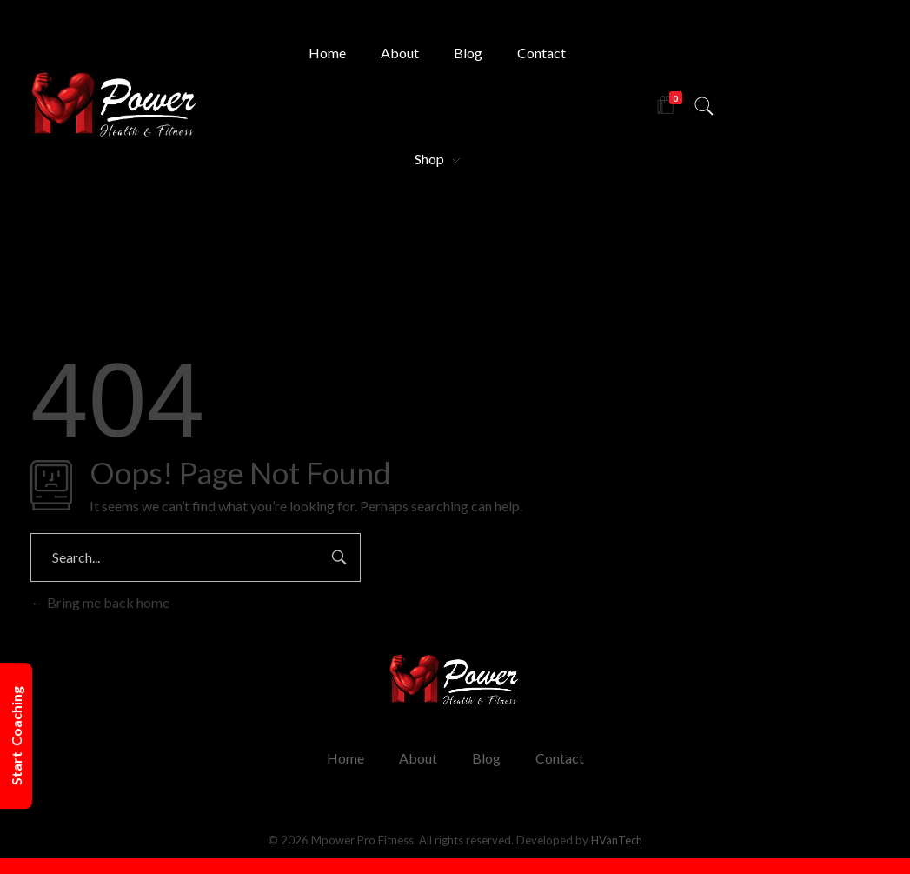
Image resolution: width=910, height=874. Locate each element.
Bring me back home (99, 602)
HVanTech (616, 840)
